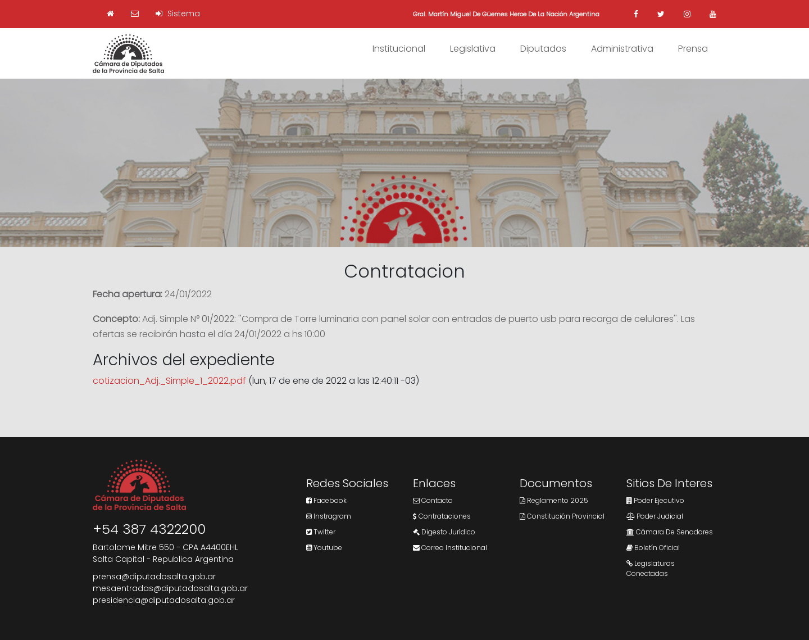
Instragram (328, 516)
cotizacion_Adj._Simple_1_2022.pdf (169, 380)
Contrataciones (442, 516)
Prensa (693, 48)
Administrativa (622, 48)
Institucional (398, 48)
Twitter (320, 532)
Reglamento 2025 (554, 500)
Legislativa (473, 48)
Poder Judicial (654, 516)
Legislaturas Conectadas (650, 568)
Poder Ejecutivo (655, 500)
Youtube (324, 547)
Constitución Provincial (562, 516)
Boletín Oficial (653, 547)
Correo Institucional (450, 547)
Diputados (543, 48)
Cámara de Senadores (669, 532)
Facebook (326, 500)
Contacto (433, 500)
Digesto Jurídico (444, 532)
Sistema (178, 13)
